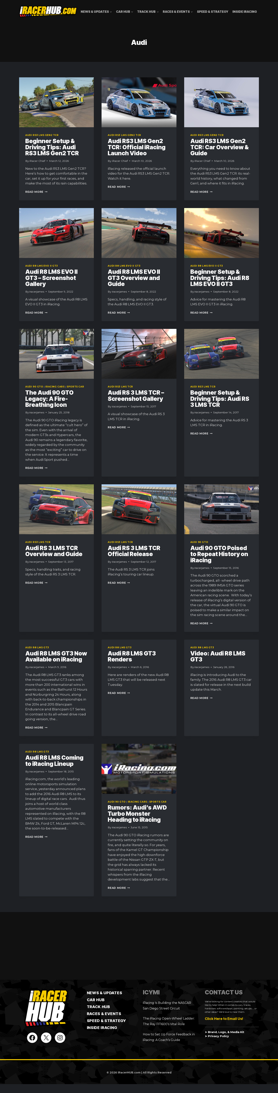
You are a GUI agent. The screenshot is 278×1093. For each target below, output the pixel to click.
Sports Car (75, 386)
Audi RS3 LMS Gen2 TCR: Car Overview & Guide (219, 147)
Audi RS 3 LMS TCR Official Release (134, 551)
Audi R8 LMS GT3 (37, 647)
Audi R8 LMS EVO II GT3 (41, 265)
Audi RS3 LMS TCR (120, 386)
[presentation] (56, 102)
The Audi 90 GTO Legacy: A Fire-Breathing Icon (49, 398)
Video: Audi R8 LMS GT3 (217, 656)
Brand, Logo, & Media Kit (226, 1032)
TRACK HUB (98, 1006)
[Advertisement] (139, 946)
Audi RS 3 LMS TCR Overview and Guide (53, 551)
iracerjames (36, 291)
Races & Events (104, 1013)
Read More (36, 191)
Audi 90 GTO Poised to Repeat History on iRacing (219, 554)
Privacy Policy (218, 1036)
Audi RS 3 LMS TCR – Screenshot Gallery (136, 395)
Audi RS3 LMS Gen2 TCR (42, 135)
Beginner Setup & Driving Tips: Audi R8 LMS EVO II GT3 (219, 277)
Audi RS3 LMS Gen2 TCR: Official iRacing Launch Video (136, 147)
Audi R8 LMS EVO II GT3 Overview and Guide (134, 277)
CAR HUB (96, 999)
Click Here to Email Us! (224, 1019)
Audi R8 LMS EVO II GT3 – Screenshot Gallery (51, 277)
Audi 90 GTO (34, 386)
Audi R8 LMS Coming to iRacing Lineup (54, 760)
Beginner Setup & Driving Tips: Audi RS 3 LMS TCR (219, 398)
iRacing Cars (54, 386)
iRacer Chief (37, 160)
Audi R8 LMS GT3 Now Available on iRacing (56, 656)
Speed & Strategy (212, 12)
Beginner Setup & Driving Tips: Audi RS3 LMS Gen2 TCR (52, 147)
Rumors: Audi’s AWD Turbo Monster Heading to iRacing (137, 813)
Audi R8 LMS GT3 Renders (132, 656)
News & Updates (104, 993)
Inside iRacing (244, 12)
